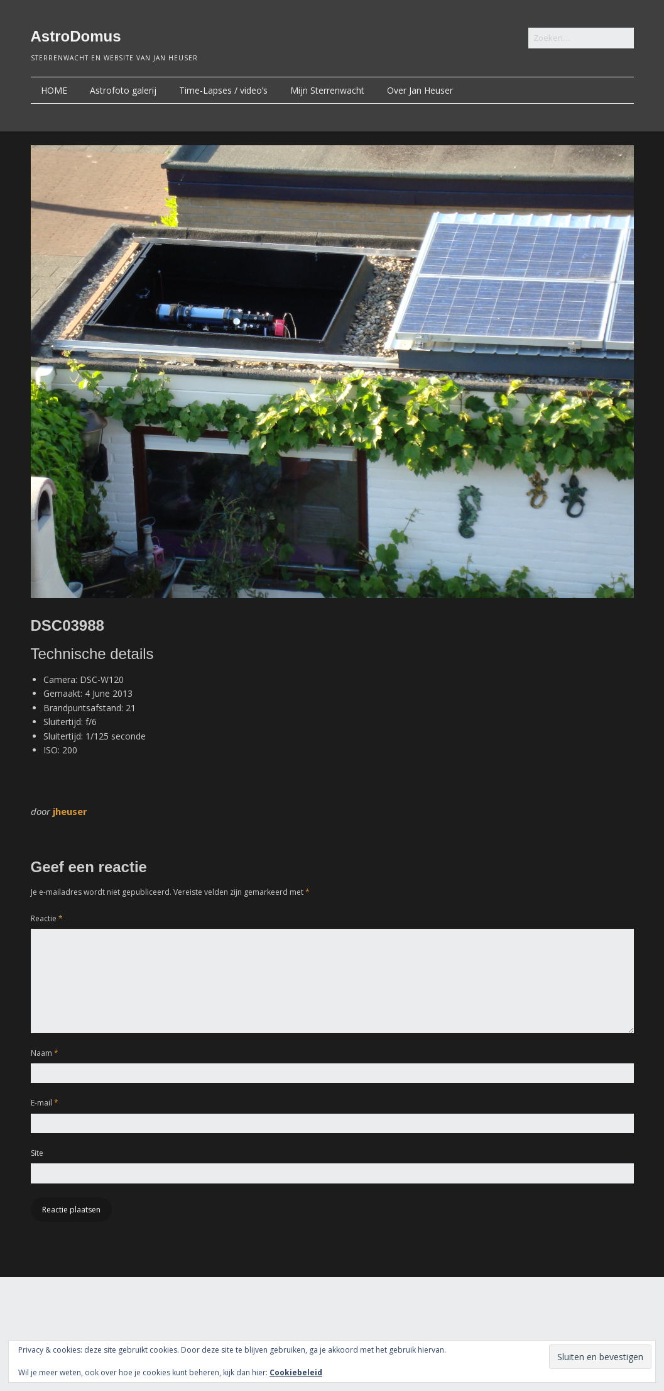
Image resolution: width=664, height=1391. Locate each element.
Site (37, 1153)
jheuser (70, 811)
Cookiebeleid (295, 1372)
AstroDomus (76, 36)
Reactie (47, 918)
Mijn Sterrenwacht (327, 90)
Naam (44, 1053)
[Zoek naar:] (581, 38)
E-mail (44, 1102)
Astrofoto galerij (123, 90)
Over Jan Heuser (420, 90)
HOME (54, 90)
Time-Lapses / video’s (223, 90)
